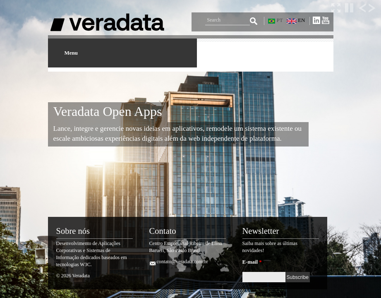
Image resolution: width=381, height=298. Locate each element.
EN (296, 20)
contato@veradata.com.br (182, 261)
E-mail (252, 262)
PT (275, 20)
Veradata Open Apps (107, 111)
